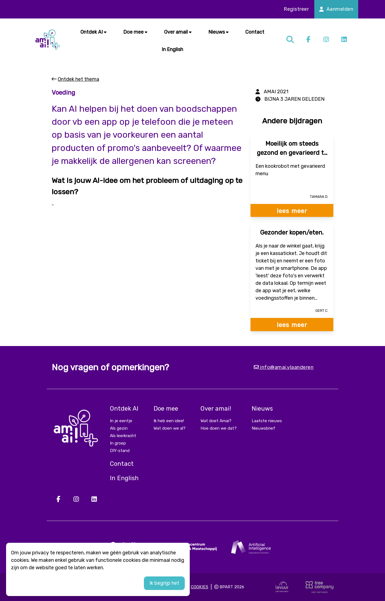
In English (172, 49)
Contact (254, 32)
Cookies (199, 586)
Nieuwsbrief (263, 428)
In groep (118, 443)
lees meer (292, 211)
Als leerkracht (123, 435)
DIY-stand (120, 450)
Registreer (296, 9)
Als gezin (119, 428)
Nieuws (218, 32)
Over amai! (178, 32)
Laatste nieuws (267, 420)
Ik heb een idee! (169, 420)
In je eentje (121, 420)
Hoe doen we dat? (219, 428)
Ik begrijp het (164, 583)
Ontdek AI (93, 32)
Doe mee (135, 32)
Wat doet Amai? (216, 420)
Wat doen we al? (170, 428)
